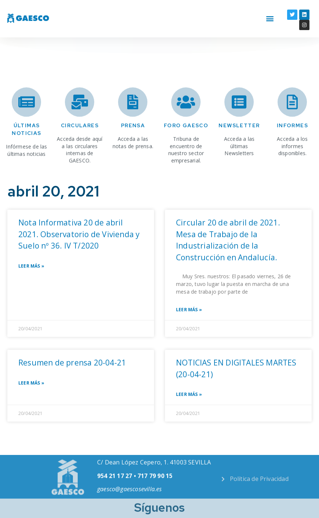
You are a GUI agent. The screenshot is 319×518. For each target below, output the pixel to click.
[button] (270, 11)
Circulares (80, 140)
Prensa (133, 140)
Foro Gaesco (186, 140)
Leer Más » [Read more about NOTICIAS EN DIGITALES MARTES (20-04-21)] (189, 394)
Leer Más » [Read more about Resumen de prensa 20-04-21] (31, 383)
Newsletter (239, 140)
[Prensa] (132, 117)
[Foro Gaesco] (186, 117)
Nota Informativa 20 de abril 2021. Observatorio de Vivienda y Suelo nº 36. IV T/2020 (79, 234)
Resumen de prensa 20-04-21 (72, 362)
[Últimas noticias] (26, 117)
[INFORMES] (292, 117)
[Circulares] (79, 117)
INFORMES (292, 140)
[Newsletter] (239, 117)
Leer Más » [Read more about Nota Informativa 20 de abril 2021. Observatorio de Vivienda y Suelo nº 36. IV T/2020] (31, 266)
